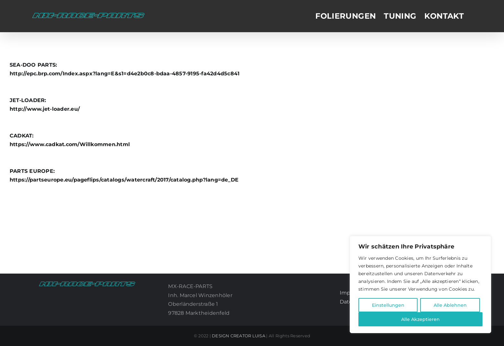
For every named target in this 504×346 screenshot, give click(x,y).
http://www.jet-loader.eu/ (45, 109)
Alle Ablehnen (450, 305)
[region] (420, 284)
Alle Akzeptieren (420, 319)
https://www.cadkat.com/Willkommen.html (70, 144)
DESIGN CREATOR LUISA (238, 335)
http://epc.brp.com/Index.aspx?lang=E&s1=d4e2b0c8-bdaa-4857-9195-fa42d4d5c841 (124, 73)
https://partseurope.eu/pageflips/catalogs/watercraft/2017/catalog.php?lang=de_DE (124, 180)
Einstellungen (388, 305)
